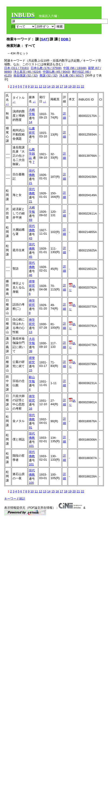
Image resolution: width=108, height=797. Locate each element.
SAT (44, 39)
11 (36, 86)
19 (70, 86)
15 (53, 86)
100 (31, 482)
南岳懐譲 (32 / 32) (25, 75)
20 (74, 86)
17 (61, 86)
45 (30, 256)
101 (31, 446)
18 (65, 86)
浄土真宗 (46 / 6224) (27, 71)
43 (30, 238)
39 (30, 351)
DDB (65, 39)
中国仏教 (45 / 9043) (56, 71)
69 (30, 220)
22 (82, 86)
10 (32, 86)
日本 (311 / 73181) (16, 68)
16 (57, 86)
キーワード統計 (14, 498)
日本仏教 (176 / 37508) (46, 68)
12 (40, 86)
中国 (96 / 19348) (74, 68)
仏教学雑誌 (32, 154)
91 (30, 427)
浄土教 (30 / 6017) (71, 75)
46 (30, 275)
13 (44, 86)
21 (78, 86)
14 (48, 86)
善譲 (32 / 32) (48, 75)
